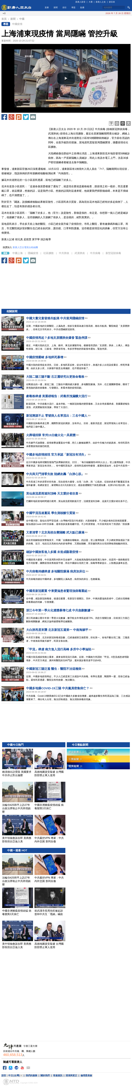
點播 (82, 7)
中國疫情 (17, 24)
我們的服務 (31, 1075)
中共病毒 (95, 253)
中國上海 (17, 253)
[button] (66, 78)
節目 (64, 7)
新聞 (56, 7)
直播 (47, 7)
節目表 (112, 2)
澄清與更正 (71, 1075)
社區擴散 (48, 253)
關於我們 (45, 1075)
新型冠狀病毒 (113, 253)
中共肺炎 (64, 253)
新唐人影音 (80, 2)
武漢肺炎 (80, 253)
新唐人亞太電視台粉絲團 (25, 247)
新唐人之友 (101, 2)
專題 (73, 7)
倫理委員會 (86, 1075)
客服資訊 (57, 1075)
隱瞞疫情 (33, 253)
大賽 (91, 2)
